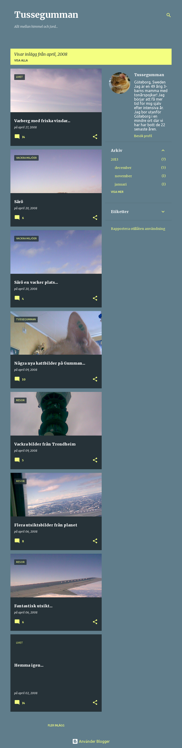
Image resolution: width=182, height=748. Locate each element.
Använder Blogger (91, 741)
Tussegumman (46, 14)
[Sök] (169, 15)
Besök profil (143, 136)
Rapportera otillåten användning (138, 229)
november (123, 176)
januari (121, 184)
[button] (95, 137)
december (123, 168)
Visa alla (21, 60)
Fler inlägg (56, 725)
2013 (114, 159)
